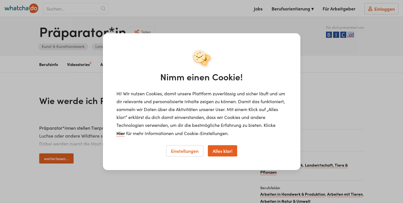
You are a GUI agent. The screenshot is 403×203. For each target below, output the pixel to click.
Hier (120, 133)
